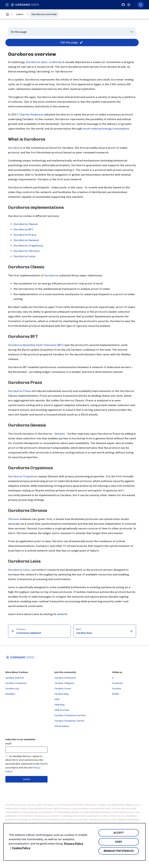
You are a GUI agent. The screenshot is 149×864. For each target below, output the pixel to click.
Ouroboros (15, 147)
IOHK (56, 699)
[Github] (123, 4)
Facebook (117, 683)
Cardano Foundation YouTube (69, 715)
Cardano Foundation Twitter (69, 721)
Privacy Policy (73, 843)
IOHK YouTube (61, 710)
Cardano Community (65, 678)
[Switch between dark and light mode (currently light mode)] (128, 4)
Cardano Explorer (14, 678)
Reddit (115, 694)
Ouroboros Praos (24, 234)
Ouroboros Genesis (26, 240)
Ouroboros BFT (23, 229)
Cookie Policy (21, 848)
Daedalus (10, 694)
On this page (19, 31)
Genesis (60, 433)
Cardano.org (12, 688)
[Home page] (7, 14)
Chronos (13, 519)
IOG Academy (61, 726)
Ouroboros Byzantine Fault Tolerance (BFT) (36, 345)
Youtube (116, 688)
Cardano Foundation (16, 683)
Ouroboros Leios (24, 256)
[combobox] (141, 5)
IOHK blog (59, 704)
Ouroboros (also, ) (44, 62)
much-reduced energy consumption (106, 128)
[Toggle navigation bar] (7, 5)
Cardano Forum (62, 688)
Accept (118, 832)
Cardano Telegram (64, 683)
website (62, 614)
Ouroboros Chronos (26, 250)
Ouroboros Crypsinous (28, 245)
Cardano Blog (61, 694)
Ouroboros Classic (25, 224)
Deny (118, 841)
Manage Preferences (119, 850)
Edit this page (72, 42)
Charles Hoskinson (31, 114)
